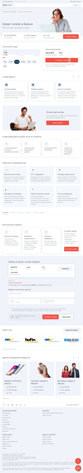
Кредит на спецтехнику (49, 434)
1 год (4, 62)
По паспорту (5, 415)
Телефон (12, 300)
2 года (10, 62)
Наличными (5, 431)
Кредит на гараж (6, 437)
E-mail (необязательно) (49, 300)
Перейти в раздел (72, 330)
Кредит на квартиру (7, 446)
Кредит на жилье (7, 434)
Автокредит (45, 410)
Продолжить (66, 317)
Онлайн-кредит (5, 422)
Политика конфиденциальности (9, 460)
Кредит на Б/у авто (46, 415)
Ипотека (4, 448)
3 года (16, 62)
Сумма (5, 50)
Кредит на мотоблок (47, 439)
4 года (22, 62)
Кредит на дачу (5, 439)
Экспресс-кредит (6, 424)
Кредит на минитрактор (47, 443)
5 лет (28, 62)
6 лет (34, 62)
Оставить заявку (71, 36)
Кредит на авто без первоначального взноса (52, 413)
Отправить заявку (61, 60)
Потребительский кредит (9, 11)
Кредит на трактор (46, 441)
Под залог (4, 426)
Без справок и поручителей (8, 428)
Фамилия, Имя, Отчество (16, 293)
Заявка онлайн (58, 123)
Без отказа (5, 419)
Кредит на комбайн (46, 437)
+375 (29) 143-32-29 (75, 1)
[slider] (6, 55)
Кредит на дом (5, 443)
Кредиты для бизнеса (20, 1)
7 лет (4, 66)
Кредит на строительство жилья (9, 441)
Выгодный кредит (6, 413)
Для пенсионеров (6, 417)
